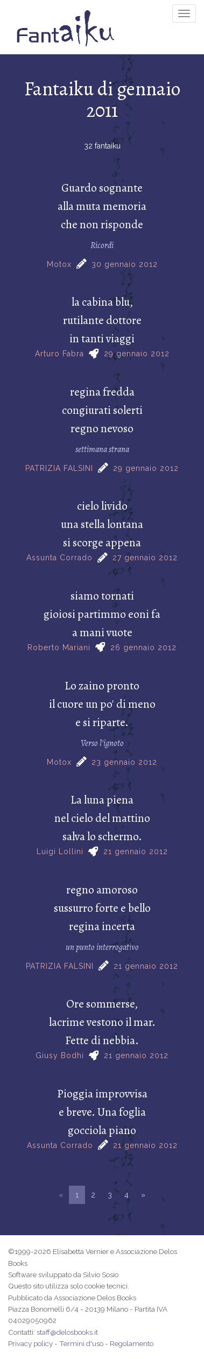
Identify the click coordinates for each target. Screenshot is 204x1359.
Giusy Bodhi (60, 1055)
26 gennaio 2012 (143, 647)
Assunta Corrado (59, 557)
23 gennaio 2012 (124, 762)
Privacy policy (30, 1343)
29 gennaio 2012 (137, 353)
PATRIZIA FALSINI (59, 468)
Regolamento (131, 1343)
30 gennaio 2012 (125, 264)
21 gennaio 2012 (135, 851)
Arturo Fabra (59, 353)
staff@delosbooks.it (67, 1332)
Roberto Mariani (58, 647)
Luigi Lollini (60, 851)
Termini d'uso (81, 1343)
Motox (59, 264)
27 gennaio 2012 (145, 557)
